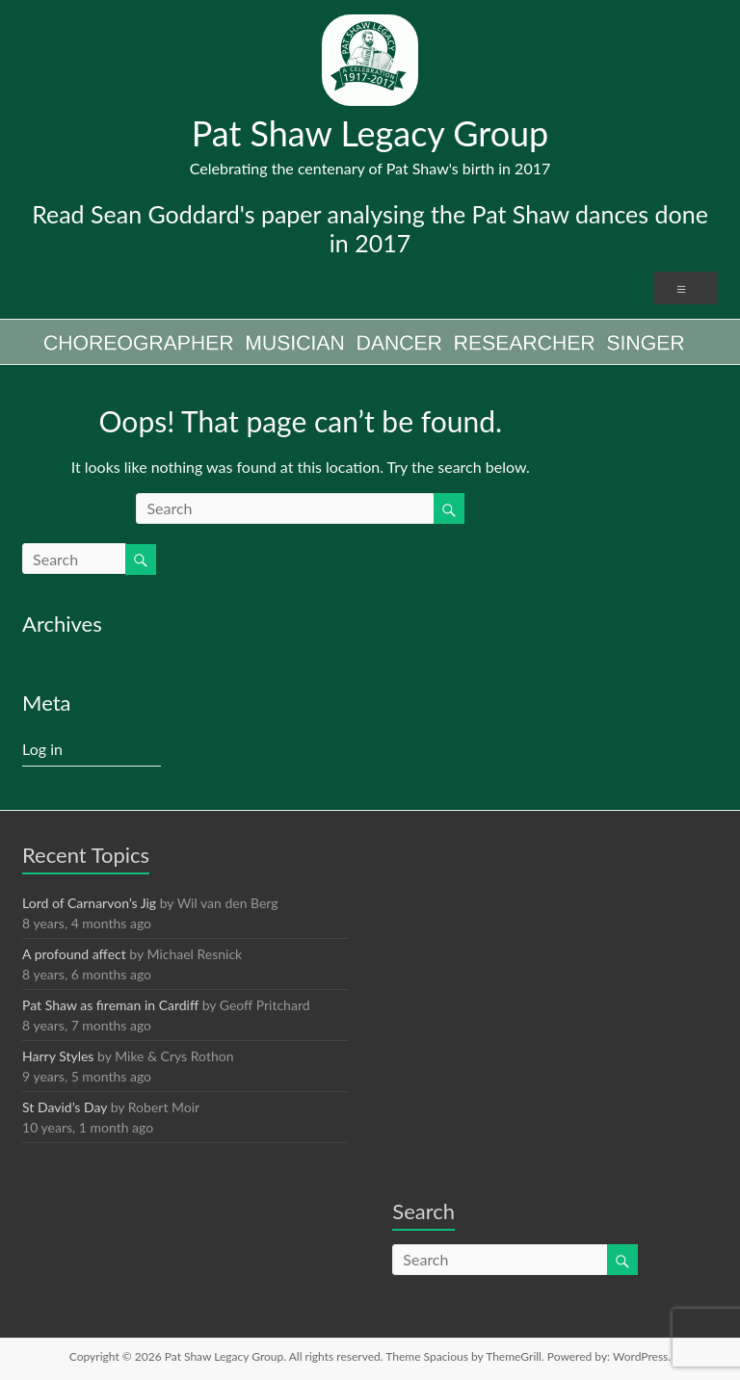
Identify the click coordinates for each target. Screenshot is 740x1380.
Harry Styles (57, 1056)
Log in (42, 749)
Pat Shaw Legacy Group (370, 133)
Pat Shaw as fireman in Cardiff (110, 1005)
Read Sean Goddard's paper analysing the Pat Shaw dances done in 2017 (370, 228)
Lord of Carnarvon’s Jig (89, 903)
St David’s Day (64, 1107)
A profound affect (74, 954)
